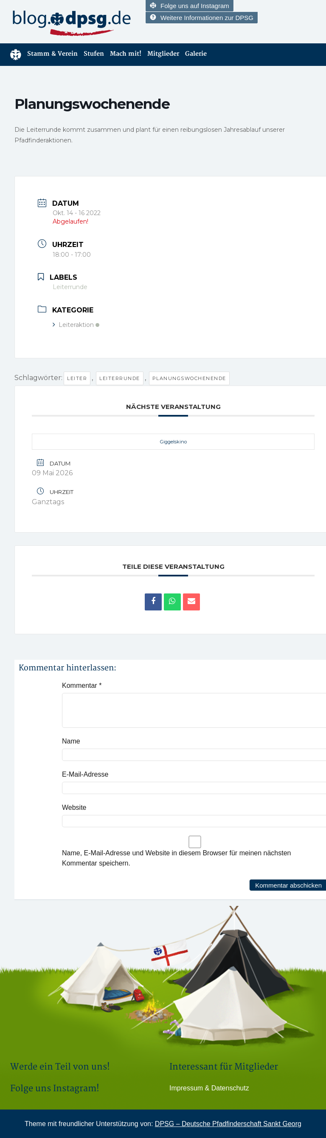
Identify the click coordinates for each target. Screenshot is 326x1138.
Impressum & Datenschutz (209, 1088)
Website (74, 807)
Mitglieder (163, 53)
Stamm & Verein (52, 53)
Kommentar (81, 685)
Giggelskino (173, 442)
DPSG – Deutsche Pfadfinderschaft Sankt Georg (228, 1123)
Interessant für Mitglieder (223, 1066)
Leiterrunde (119, 378)
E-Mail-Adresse (85, 774)
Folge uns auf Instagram (189, 5)
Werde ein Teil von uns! (60, 1066)
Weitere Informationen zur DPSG (201, 17)
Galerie (196, 53)
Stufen (94, 53)
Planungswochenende (189, 378)
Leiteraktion (76, 325)
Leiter (77, 378)
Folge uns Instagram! (54, 1088)
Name (71, 741)
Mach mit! (125, 53)
